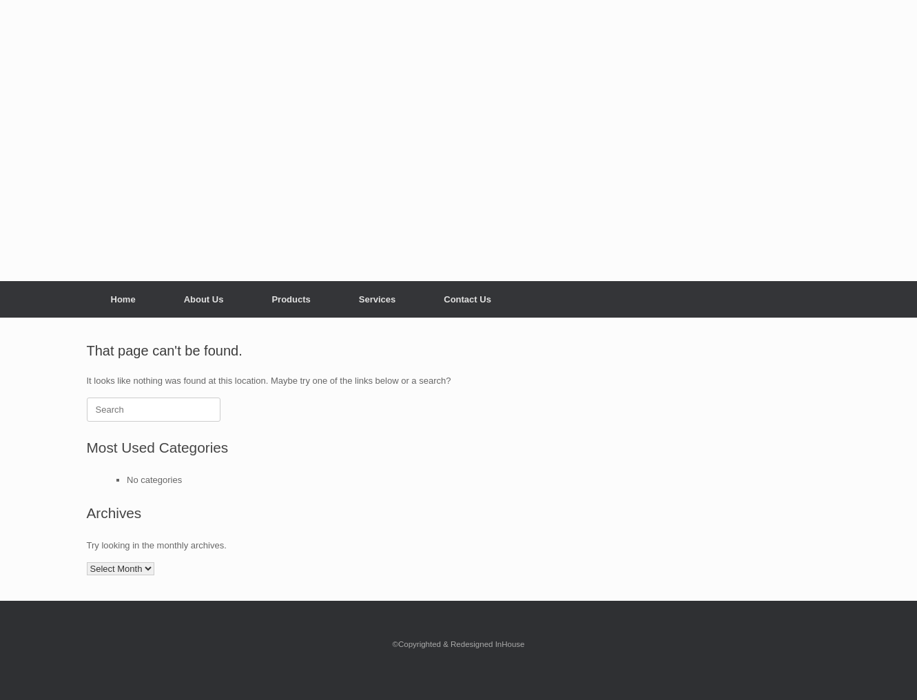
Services (377, 299)
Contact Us (467, 299)
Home (123, 299)
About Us (204, 299)
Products (290, 299)
